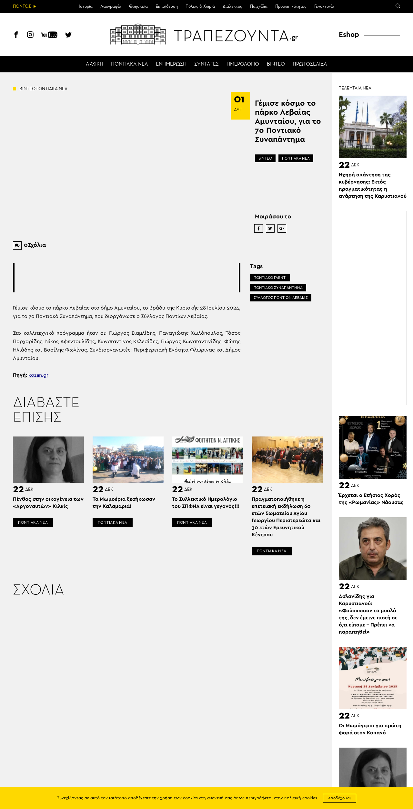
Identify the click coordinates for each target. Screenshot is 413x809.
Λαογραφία (110, 6)
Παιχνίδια (258, 6)
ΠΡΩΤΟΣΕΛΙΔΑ (310, 64)
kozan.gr (38, 375)
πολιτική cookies (300, 798)
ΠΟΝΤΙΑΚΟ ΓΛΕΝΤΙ (270, 277)
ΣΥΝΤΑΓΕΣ (206, 64)
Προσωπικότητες (291, 6)
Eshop (349, 34)
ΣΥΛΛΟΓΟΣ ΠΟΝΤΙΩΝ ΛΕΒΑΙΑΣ (281, 297)
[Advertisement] (132, 277)
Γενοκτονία (324, 6)
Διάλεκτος (232, 6)
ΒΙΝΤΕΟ (276, 64)
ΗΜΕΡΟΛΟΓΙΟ (243, 64)
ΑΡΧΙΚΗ (94, 64)
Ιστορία (86, 6)
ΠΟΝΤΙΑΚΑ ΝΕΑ (129, 64)
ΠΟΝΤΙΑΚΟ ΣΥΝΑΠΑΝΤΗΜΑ (278, 287)
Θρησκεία (138, 6)
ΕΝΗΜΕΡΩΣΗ (171, 64)
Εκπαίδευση (167, 6)
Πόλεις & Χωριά (200, 6)
